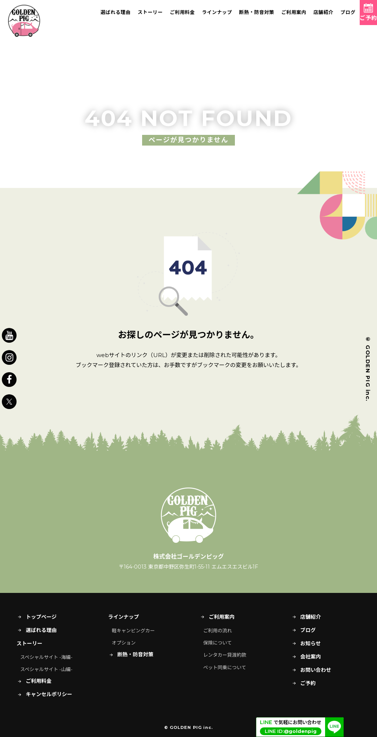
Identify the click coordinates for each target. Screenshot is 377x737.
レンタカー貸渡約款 (224, 655)
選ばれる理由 (100, 17)
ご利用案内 (277, 17)
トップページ (37, 617)
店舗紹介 (307, 17)
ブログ (332, 17)
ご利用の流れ (217, 630)
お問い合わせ (311, 670)
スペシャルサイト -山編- (46, 669)
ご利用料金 (166, 17)
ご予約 (303, 683)
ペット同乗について (224, 667)
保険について (217, 643)
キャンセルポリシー (44, 694)
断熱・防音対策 (241, 17)
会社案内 (306, 656)
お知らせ (306, 643)
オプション (124, 643)
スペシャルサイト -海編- (46, 657)
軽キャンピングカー (133, 630)
